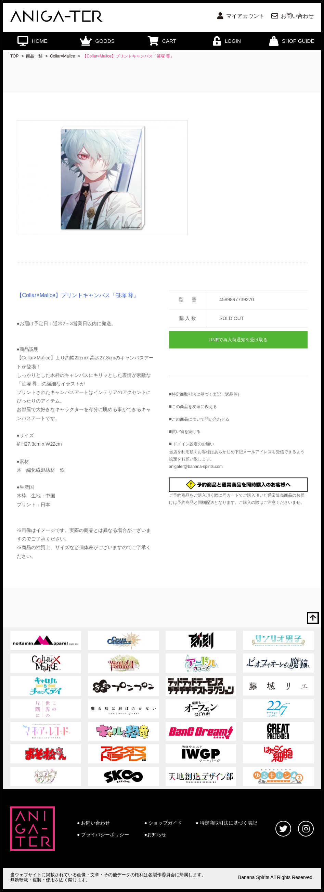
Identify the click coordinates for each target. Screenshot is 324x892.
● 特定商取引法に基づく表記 (226, 823)
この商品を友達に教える (194, 406)
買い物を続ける (186, 431)
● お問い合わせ (93, 823)
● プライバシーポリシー (103, 834)
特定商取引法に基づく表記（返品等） (207, 394)
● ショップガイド (163, 823)
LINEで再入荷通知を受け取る (238, 339)
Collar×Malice (62, 56)
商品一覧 (34, 56)
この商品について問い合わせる (200, 419)
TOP (14, 56)
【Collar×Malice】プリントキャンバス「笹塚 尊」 (128, 56)
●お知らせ (155, 834)
